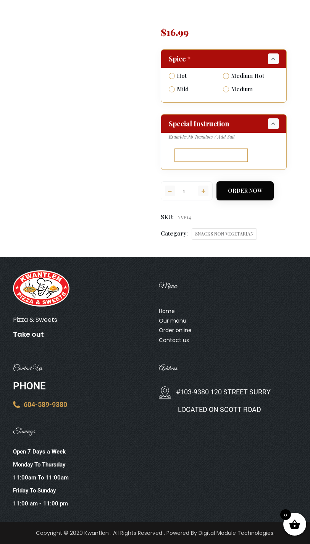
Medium (238, 89)
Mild (179, 89)
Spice (180, 58)
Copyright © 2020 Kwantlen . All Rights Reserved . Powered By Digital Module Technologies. (155, 533)
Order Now (245, 190)
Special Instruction (199, 123)
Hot (178, 75)
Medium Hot (243, 75)
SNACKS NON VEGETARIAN (224, 234)
